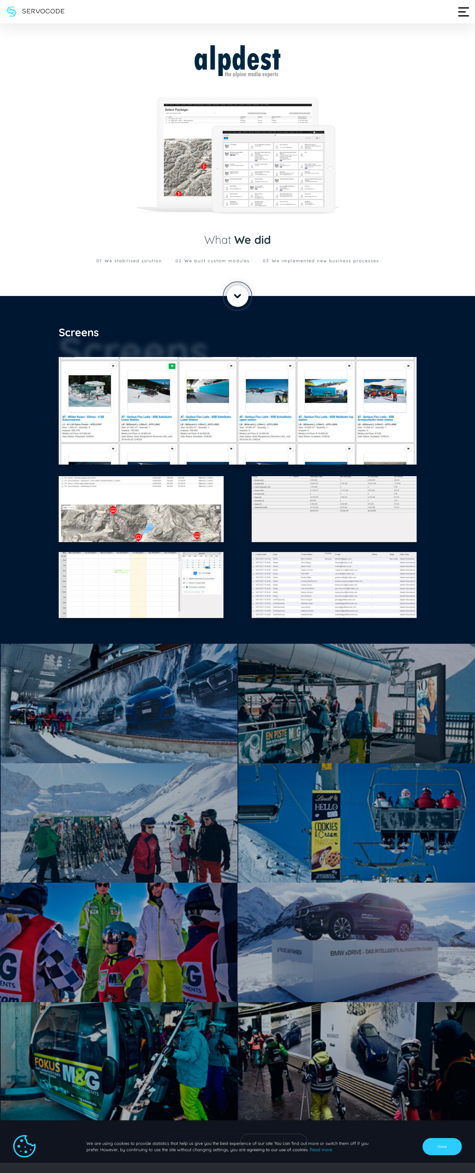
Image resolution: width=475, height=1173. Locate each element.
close (442, 1146)
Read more (320, 1149)
